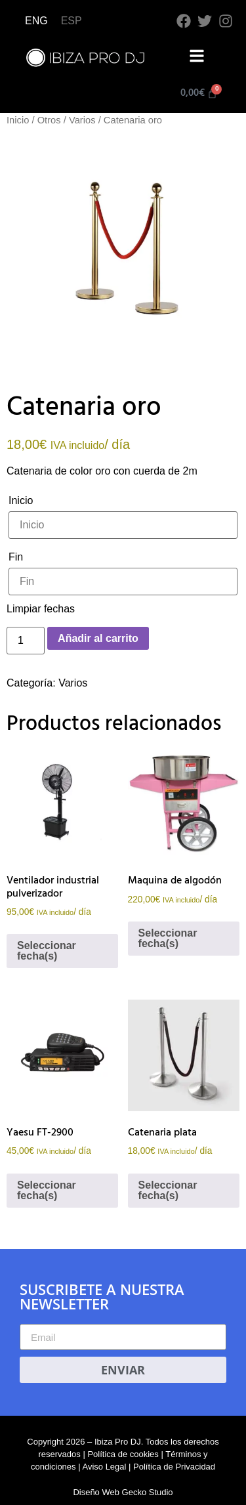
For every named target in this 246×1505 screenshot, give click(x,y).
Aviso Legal (104, 1467)
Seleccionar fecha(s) (46, 951)
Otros (49, 120)
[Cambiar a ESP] (71, 21)
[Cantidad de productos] (26, 640)
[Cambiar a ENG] (36, 21)
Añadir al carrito (98, 638)
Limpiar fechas (41, 608)
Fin (16, 556)
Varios (82, 120)
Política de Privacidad (174, 1467)
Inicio (18, 120)
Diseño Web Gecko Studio (123, 1492)
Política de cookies (122, 1454)
